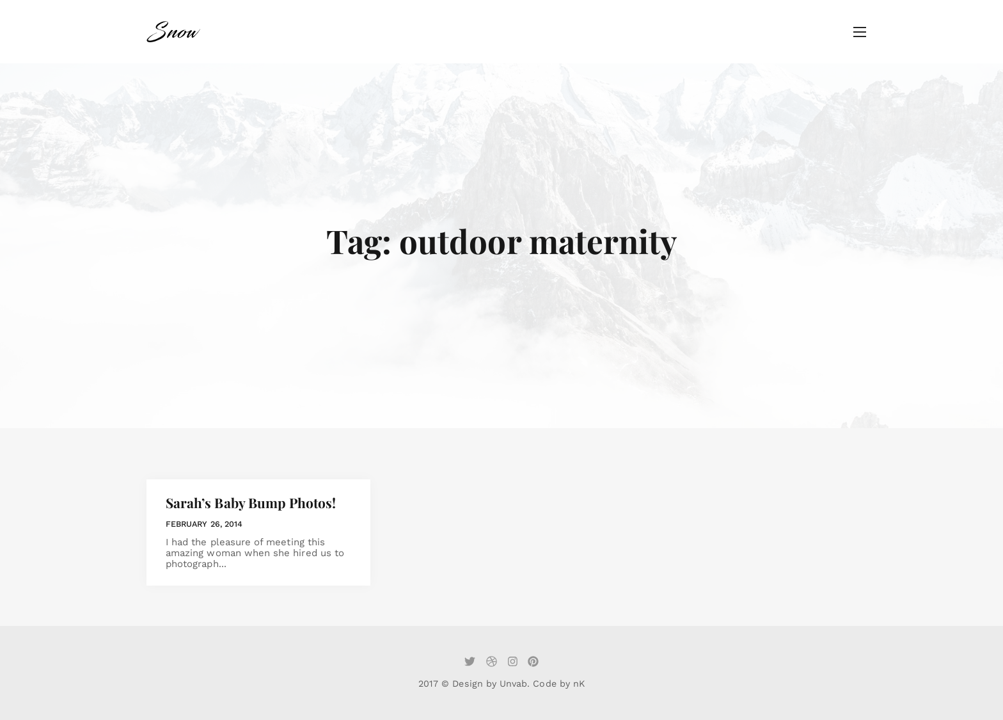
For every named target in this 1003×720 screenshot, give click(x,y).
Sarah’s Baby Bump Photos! (251, 502)
